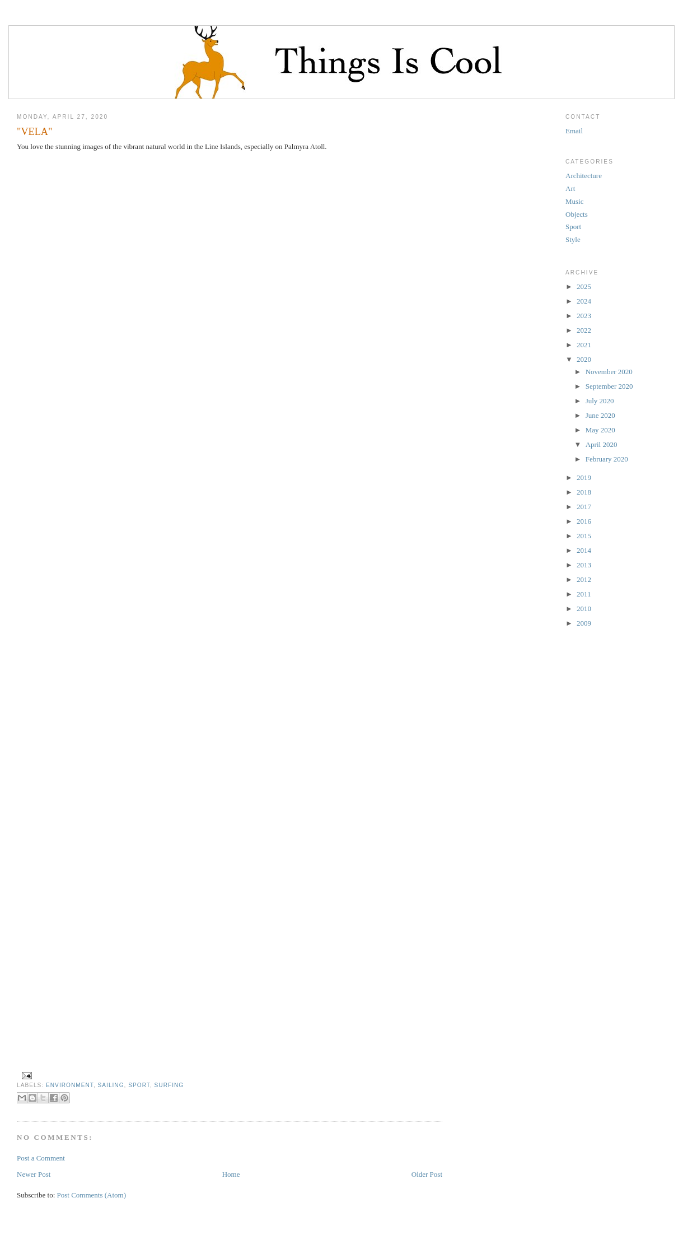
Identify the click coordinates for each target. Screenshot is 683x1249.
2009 (584, 623)
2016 (584, 521)
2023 (584, 315)
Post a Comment (41, 1158)
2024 (584, 301)
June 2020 (600, 415)
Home (231, 1174)
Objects (576, 214)
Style (573, 239)
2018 (584, 492)
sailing (111, 1085)
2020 (584, 359)
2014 (584, 550)
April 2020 (601, 444)
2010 (584, 608)
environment (69, 1085)
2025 (584, 286)
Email (574, 131)
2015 (584, 536)
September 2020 (609, 386)
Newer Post (33, 1174)
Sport (139, 1085)
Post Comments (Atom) (92, 1195)
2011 (584, 594)
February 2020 (607, 459)
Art (570, 188)
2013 (584, 565)
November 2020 (609, 371)
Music (574, 201)
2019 (584, 477)
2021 (584, 345)
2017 (584, 506)
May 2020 (600, 430)
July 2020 (600, 401)
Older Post (426, 1174)
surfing (169, 1085)
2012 (584, 579)
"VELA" (34, 131)
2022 (584, 330)
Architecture (583, 175)
